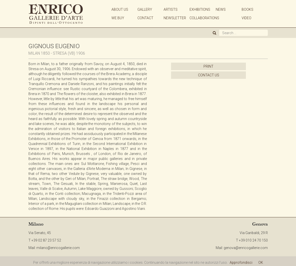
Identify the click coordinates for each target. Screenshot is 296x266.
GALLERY (144, 9)
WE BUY (117, 18)
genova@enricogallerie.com (246, 248)
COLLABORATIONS (204, 18)
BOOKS (247, 9)
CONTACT (145, 18)
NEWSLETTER (175, 18)
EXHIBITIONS (200, 9)
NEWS (221, 9)
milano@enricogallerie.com (58, 248)
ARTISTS (171, 9)
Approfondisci (241, 263)
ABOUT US (119, 9)
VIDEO (246, 18)
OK (260, 263)
